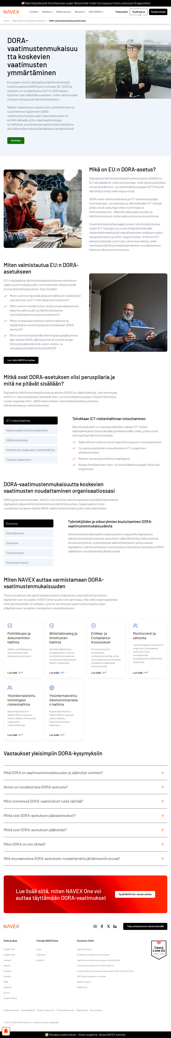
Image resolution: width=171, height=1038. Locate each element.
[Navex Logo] (12, 18)
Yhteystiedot (121, 18)
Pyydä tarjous (138, 18)
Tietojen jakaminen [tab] (18, 461)
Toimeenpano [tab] (15, 554)
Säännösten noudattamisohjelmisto (29, 26)
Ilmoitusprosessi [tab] (17, 564)
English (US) (9, 953)
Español (7, 980)
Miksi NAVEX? (95, 17)
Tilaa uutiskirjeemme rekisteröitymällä (145, 930)
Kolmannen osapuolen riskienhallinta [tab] (30, 451)
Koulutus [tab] (12, 525)
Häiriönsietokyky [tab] (17, 442)
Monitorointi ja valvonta (144, 637)
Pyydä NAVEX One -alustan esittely (135, 898)
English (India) (10, 1002)
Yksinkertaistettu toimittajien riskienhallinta (21, 703)
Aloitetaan (16, 141)
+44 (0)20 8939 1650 (138, 9)
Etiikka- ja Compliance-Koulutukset (101, 639)
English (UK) (9, 959)
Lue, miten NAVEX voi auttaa (21, 362)
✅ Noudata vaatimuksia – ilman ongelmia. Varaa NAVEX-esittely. (85, 1034)
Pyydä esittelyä (158, 18)
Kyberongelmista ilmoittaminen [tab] (27, 432)
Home (6, 26)
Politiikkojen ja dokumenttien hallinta (19, 639)
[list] (160, 9)
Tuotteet (33, 17)
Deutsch (7, 964)
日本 (6, 986)
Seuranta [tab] (12, 545)
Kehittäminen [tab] (15, 535)
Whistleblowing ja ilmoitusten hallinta (63, 639)
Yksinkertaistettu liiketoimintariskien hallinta (63, 703)
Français (8, 975)
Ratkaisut (47, 17)
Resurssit (79, 17)
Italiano (7, 969)
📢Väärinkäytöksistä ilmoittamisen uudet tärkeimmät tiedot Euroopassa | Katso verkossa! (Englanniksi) (85, 3)
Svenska (7, 991)
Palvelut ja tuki (63, 17)
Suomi (7, 997)
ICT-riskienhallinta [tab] (18, 422)
